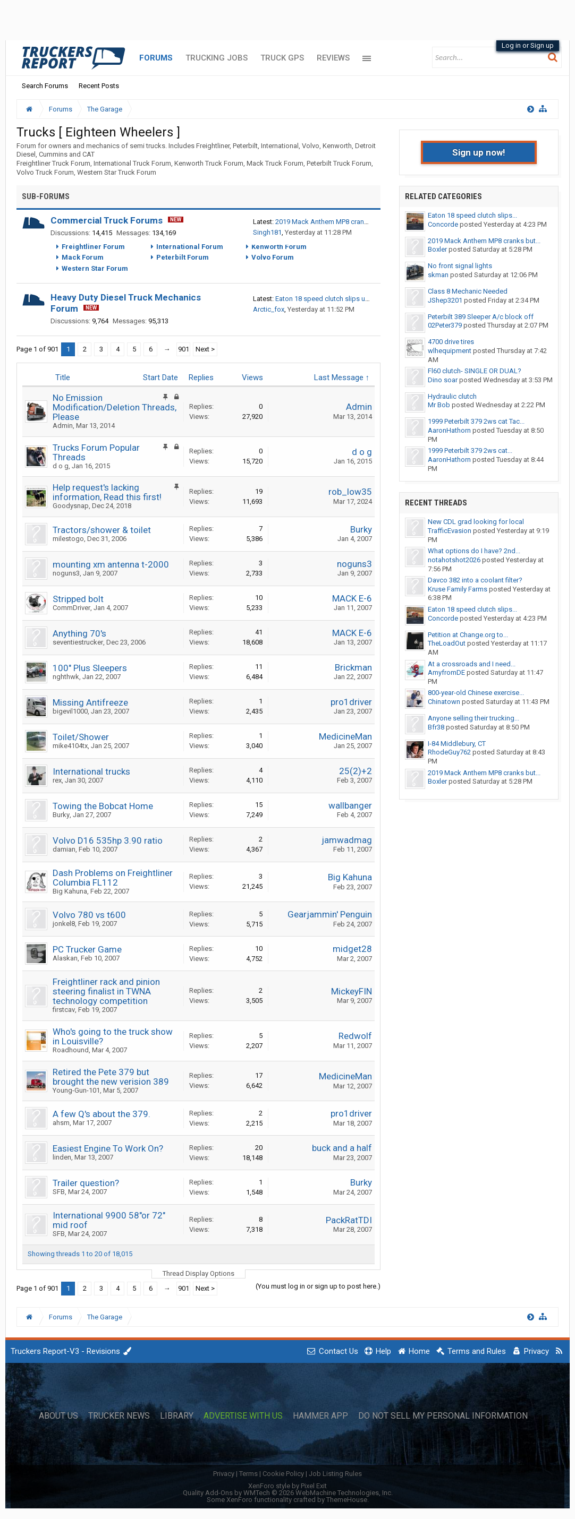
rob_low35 (350, 491)
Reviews (333, 58)
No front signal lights (460, 266)
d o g (61, 466)
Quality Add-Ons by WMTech (288, 1493)
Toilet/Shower (81, 737)
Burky (361, 529)
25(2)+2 (355, 771)
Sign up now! (478, 152)
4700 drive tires (451, 342)
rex (57, 780)
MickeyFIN (351, 991)
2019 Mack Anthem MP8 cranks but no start (341, 222)
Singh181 (267, 232)
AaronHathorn (449, 430)
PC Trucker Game (87, 949)
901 (183, 349)
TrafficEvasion (449, 531)
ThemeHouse (346, 1500)
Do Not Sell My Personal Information (443, 1416)
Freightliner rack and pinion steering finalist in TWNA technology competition (106, 991)
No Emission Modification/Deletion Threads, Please (114, 407)
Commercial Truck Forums (106, 220)
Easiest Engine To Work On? (108, 1148)
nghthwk (66, 677)
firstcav (64, 1010)
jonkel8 (64, 924)
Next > (205, 349)
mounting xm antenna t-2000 (111, 564)
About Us (58, 1416)
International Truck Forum (132, 163)
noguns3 (66, 573)
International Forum (189, 247)
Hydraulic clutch (452, 396)
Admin (63, 426)
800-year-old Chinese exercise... (476, 693)
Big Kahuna (70, 891)
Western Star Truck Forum (116, 172)
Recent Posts (99, 86)
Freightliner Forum (93, 247)
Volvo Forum (272, 257)
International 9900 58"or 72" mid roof (109, 1220)
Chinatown (444, 702)
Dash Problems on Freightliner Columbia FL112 (113, 878)
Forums (156, 58)
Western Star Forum (95, 268)
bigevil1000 (70, 711)
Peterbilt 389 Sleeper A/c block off (481, 317)
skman (438, 275)
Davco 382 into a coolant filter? (475, 580)
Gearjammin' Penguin (330, 914)
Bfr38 (436, 727)
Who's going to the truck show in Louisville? (113, 1036)
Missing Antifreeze (90, 702)
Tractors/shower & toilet (102, 530)
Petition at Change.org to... (468, 635)
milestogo (68, 539)
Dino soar (443, 380)
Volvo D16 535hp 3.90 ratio (108, 840)
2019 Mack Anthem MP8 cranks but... (484, 241)
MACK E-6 (352, 598)
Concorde (443, 224)
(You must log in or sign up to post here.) (318, 1286)
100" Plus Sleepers (90, 668)
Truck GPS (282, 58)
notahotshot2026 (454, 560)
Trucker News (119, 1416)
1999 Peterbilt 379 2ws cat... (470, 450)
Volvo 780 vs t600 (89, 914)
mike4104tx (70, 746)
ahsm (61, 1123)
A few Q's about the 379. (101, 1114)
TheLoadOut (447, 643)
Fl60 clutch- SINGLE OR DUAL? (474, 371)
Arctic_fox (268, 309)
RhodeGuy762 (449, 752)
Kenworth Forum (279, 247)
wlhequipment (449, 351)
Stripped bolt (78, 599)
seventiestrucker (78, 642)
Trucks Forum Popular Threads (96, 452)
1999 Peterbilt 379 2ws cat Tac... (476, 421)
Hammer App (320, 1416)
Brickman (353, 667)
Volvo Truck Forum (45, 172)
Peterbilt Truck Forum (339, 163)
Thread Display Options (198, 1273)
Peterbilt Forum (182, 257)
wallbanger (350, 805)
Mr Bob (439, 405)
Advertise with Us (243, 1416)
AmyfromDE (446, 672)
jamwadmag (347, 840)
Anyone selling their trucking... (473, 718)
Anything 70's (79, 633)
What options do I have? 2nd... (474, 551)
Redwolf (355, 1036)
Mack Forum (83, 257)
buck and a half (342, 1148)
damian (64, 849)
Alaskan (65, 958)
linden (62, 1157)
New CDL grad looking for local (476, 522)
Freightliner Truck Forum (53, 163)
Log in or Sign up (528, 45)
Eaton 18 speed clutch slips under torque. (338, 299)
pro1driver (351, 702)
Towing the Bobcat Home (103, 806)
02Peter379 (445, 325)
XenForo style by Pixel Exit (287, 1486)
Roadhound (71, 1050)
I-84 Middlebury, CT (457, 744)
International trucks (91, 771)
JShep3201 (445, 300)
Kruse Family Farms (457, 589)
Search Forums (45, 86)
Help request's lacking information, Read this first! (107, 492)
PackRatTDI (349, 1220)
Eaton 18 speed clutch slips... (472, 215)
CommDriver (71, 608)
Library (176, 1416)
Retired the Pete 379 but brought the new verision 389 (111, 1077)
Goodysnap (71, 506)
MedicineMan (345, 736)
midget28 (352, 948)
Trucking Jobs (216, 58)
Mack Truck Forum (275, 163)
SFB (59, 1192)
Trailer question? (86, 1183)
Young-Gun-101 (76, 1090)
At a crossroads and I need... (471, 664)
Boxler (437, 249)
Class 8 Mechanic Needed (468, 291)
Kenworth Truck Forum (208, 163)
